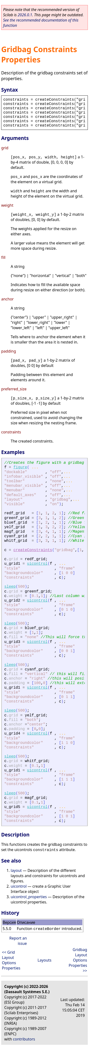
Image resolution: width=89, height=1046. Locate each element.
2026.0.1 (25, 14)
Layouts (44, 960)
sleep (10, 587)
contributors (24, 1039)
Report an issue (18, 940)
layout (16, 870)
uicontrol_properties (29, 896)
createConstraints (32, 550)
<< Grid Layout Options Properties (11, 960)
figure (20, 467)
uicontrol (37, 564)
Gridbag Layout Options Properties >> (78, 960)
